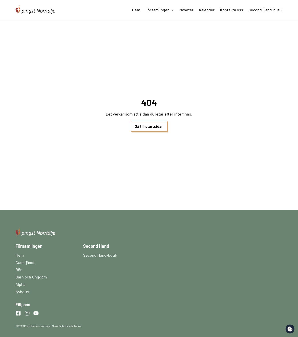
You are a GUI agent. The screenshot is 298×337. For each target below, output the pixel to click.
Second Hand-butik (265, 9)
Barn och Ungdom (31, 276)
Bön (19, 269)
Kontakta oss (231, 9)
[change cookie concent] (290, 329)
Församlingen (160, 9)
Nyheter (186, 9)
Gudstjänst (25, 262)
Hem (136, 9)
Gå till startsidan (149, 126)
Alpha (20, 284)
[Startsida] (35, 7)
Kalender (207, 9)
